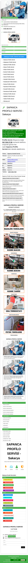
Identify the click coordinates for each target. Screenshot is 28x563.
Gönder (23, 547)
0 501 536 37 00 (12, 172)
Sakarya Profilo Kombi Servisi (18, 396)
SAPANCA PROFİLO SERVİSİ (11, 209)
